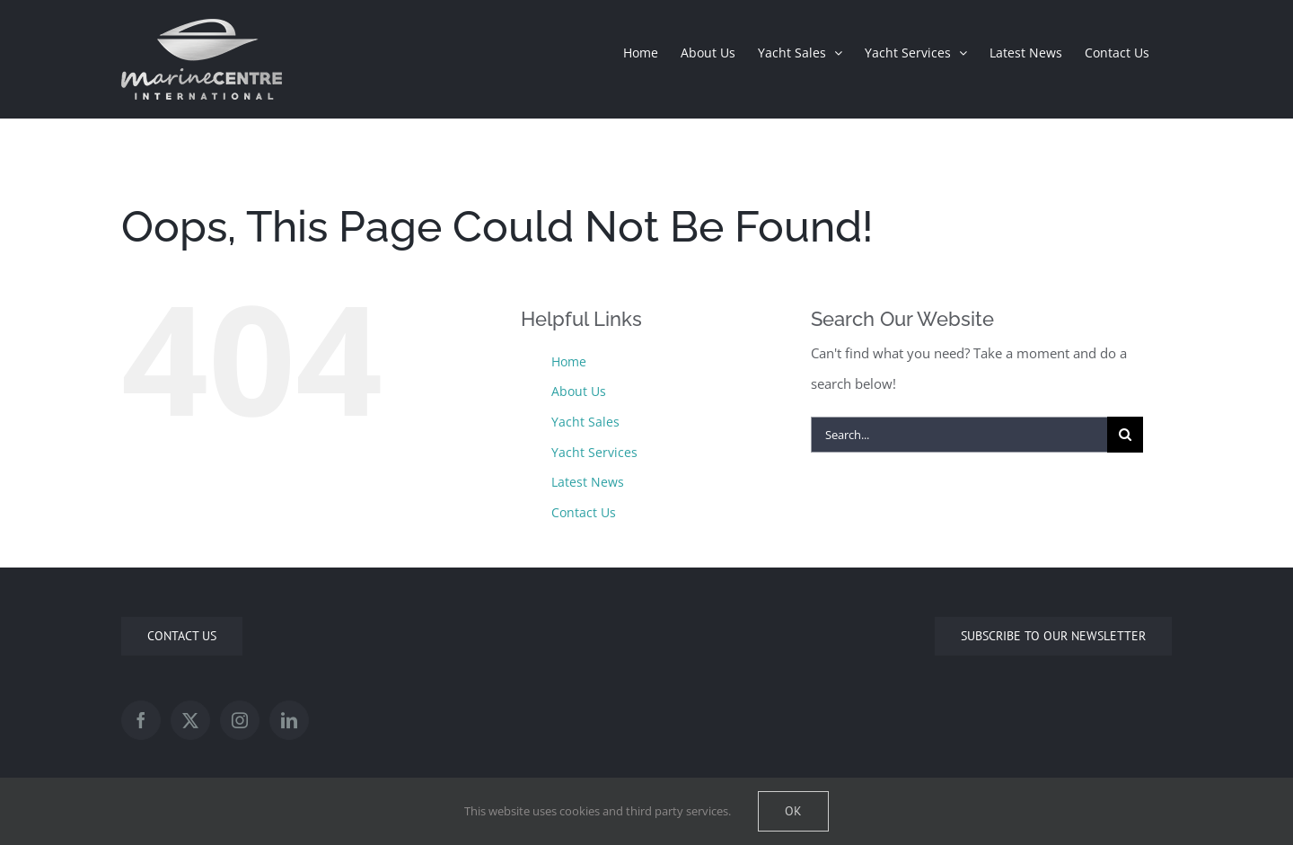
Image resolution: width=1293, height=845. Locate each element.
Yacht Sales (585, 421)
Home (568, 361)
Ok (793, 811)
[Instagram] (239, 720)
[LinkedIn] (289, 720)
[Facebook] (141, 720)
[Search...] (959, 435)
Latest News (587, 481)
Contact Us (583, 512)
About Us (578, 391)
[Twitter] (190, 720)
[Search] (1125, 435)
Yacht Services (594, 452)
